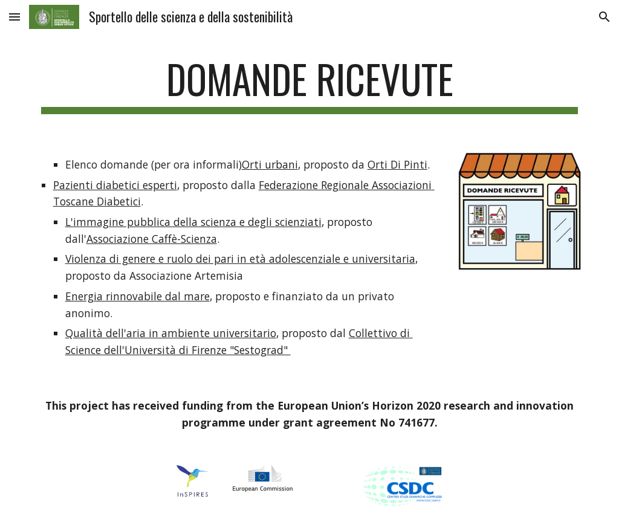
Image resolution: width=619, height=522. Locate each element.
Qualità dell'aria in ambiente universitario (170, 333)
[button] (14, 16)
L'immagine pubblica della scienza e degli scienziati (193, 221)
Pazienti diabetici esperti (115, 185)
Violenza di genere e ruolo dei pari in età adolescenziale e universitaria (240, 258)
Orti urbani (270, 164)
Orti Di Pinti (397, 164)
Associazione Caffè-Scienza (151, 238)
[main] (309, 85)
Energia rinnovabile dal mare (137, 296)
